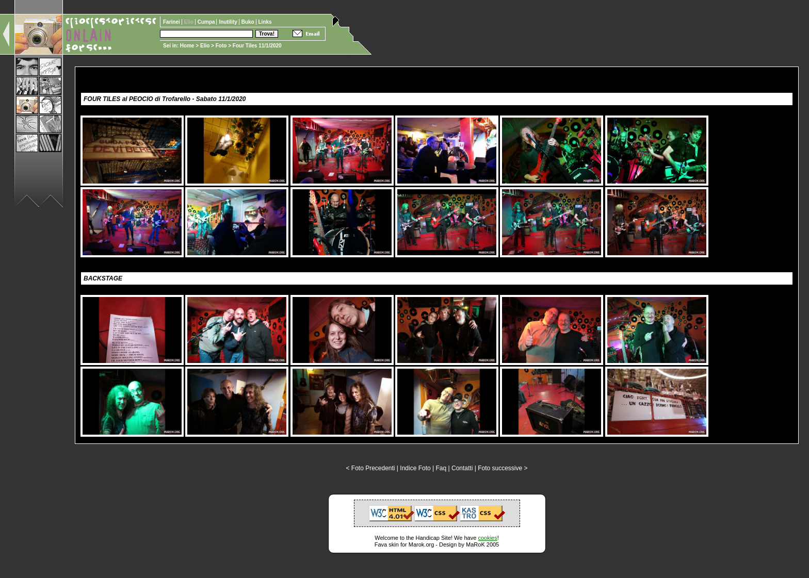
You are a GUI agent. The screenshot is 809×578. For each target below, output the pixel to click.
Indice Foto (415, 468)
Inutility (228, 22)
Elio (204, 45)
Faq (441, 468)
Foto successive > (502, 468)
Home (187, 45)
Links (265, 22)
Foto (221, 45)
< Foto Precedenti (370, 468)
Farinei (172, 22)
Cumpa (207, 22)
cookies (487, 538)
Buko (248, 22)
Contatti (462, 468)
